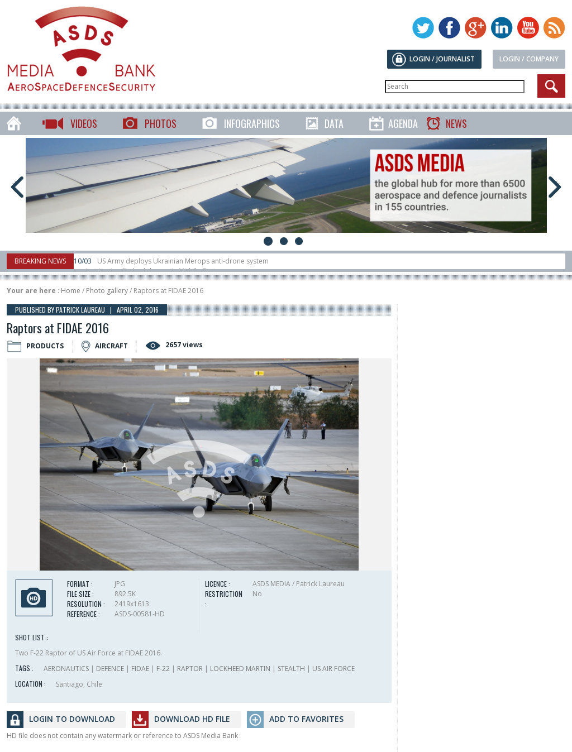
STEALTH (291, 668)
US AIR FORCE (333, 668)
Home (70, 290)
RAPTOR (190, 668)
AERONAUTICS (66, 668)
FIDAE (140, 668)
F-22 (163, 668)
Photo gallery (107, 290)
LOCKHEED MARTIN (240, 668)
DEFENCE (110, 668)
